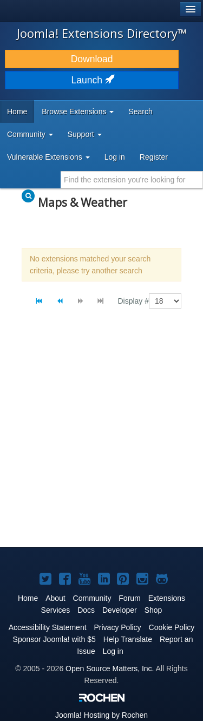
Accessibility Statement (48, 627)
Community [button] (30, 134)
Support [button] (85, 134)
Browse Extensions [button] (78, 111)
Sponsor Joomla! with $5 (54, 639)
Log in (114, 157)
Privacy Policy (117, 627)
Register (154, 157)
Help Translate (127, 639)
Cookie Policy (172, 627)
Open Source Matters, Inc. (110, 668)
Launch (92, 80)
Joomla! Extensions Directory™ (102, 33)
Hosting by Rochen (101, 715)
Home (17, 111)
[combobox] (132, 179)
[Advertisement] (101, 437)
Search (140, 111)
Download (92, 59)
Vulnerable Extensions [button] (48, 157)
